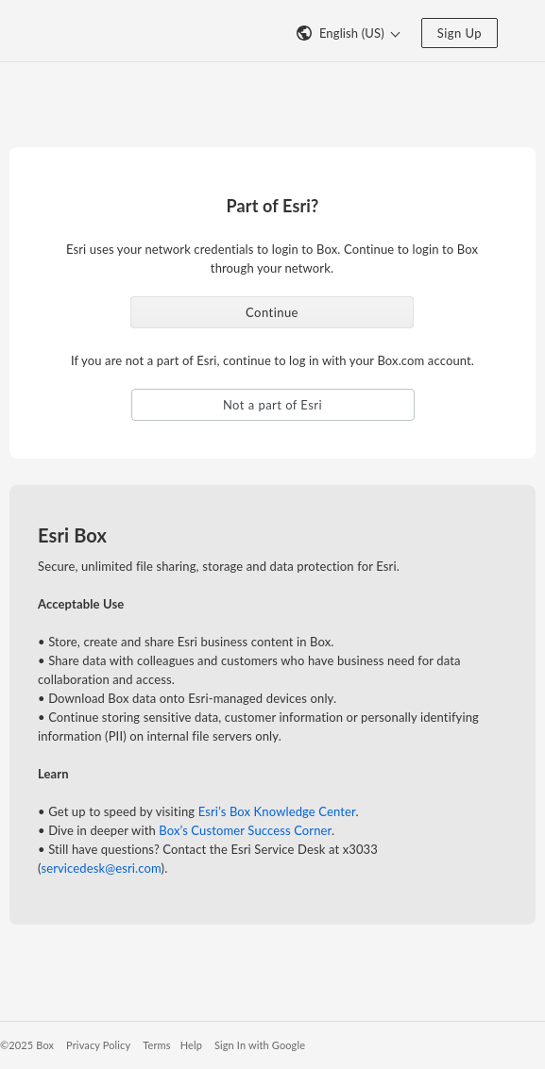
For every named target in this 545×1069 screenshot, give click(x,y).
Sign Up (459, 33)
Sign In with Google (259, 1045)
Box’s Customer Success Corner (245, 830)
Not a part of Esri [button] (272, 404)
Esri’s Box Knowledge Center (277, 811)
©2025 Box (27, 1045)
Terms (156, 1045)
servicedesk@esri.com (101, 868)
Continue (272, 312)
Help (191, 1045)
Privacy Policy (98, 1045)
